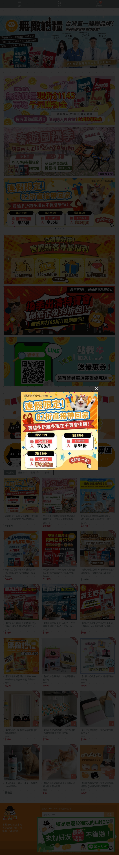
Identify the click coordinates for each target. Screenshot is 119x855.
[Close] (96, 388)
